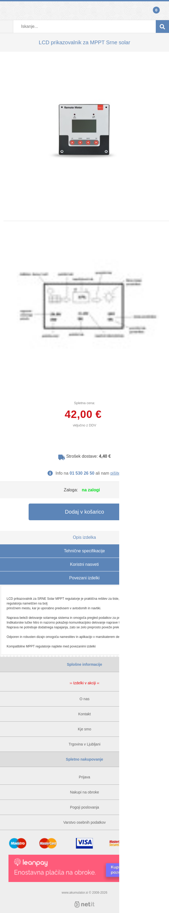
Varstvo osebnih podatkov (84, 822)
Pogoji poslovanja (84, 807)
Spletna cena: (84, 403)
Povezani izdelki (84, 578)
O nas (84, 699)
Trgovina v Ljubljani (84, 744)
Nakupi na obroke (84, 792)
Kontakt (84, 714)
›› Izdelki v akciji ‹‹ (84, 683)
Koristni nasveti (84, 564)
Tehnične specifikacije (84, 551)
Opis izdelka (84, 537)
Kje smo (84, 729)
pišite (115, 473)
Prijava (6, 10)
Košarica (162, 10)
